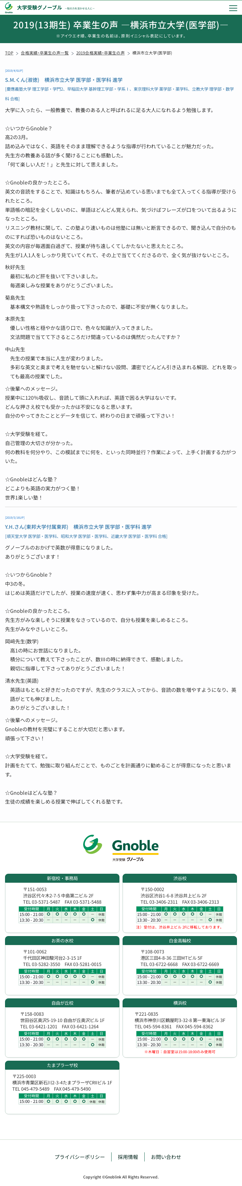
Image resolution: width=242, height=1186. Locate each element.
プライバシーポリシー (80, 1157)
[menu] (233, 7)
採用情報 (128, 1157)
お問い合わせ (166, 1157)
